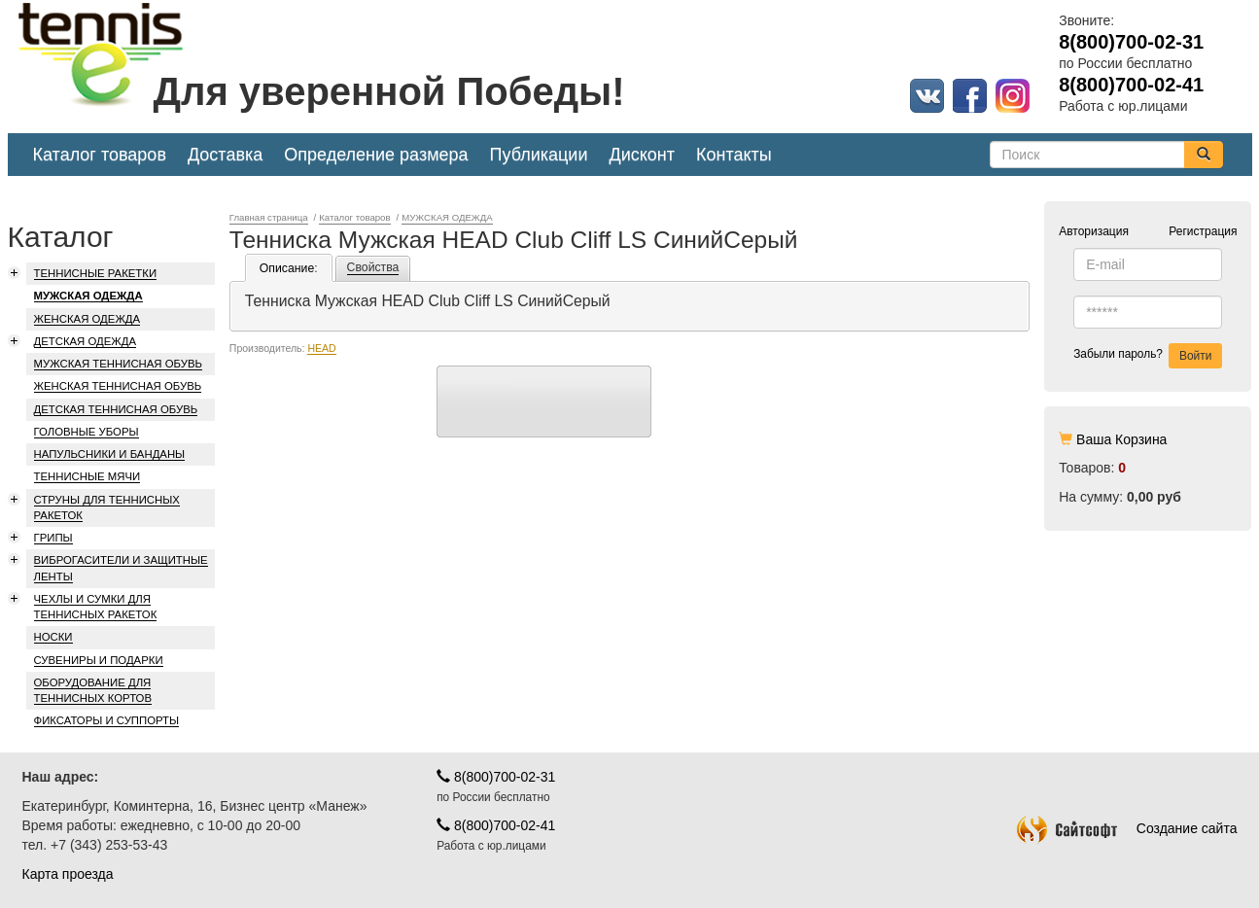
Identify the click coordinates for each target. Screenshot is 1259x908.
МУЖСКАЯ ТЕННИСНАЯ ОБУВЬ (118, 363)
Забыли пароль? (1118, 354)
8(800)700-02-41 (496, 825)
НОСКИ (53, 637)
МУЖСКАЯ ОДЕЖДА (88, 295)
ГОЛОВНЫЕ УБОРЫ (86, 431)
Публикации (539, 154)
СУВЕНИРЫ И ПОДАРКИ (98, 660)
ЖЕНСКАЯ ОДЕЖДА (87, 319)
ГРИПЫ (53, 537)
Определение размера (376, 154)
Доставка (225, 154)
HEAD (321, 348)
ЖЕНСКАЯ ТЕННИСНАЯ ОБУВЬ (118, 386)
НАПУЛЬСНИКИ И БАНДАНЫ (110, 454)
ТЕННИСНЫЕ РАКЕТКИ (95, 273)
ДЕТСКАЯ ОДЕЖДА (85, 341)
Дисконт (642, 154)
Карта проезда (68, 874)
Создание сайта (1127, 828)
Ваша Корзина (1121, 439)
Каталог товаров (99, 154)
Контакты (734, 154)
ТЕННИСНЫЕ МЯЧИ (87, 476)
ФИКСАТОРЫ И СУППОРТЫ (107, 720)
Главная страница (268, 217)
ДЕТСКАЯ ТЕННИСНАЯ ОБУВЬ (116, 409)
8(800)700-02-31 (496, 777)
